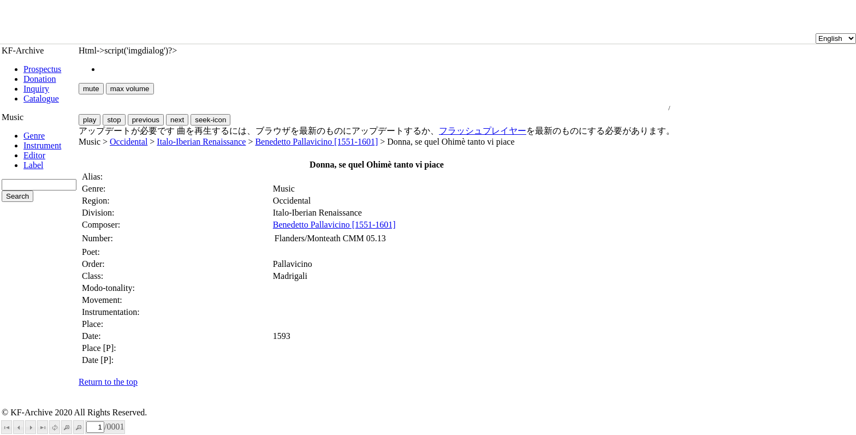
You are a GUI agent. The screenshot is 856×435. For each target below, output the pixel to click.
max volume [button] (130, 89)
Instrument (42, 145)
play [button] (89, 120)
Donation (39, 79)
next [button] (177, 120)
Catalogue (41, 98)
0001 (115, 426)
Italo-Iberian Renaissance (201, 141)
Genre (34, 135)
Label (33, 165)
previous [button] (145, 120)
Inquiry (36, 88)
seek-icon (210, 120)
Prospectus (42, 69)
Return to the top (108, 381)
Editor (34, 155)
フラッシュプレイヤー (482, 130)
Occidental (128, 141)
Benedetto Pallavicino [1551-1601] (316, 141)
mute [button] (91, 89)
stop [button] (114, 120)
